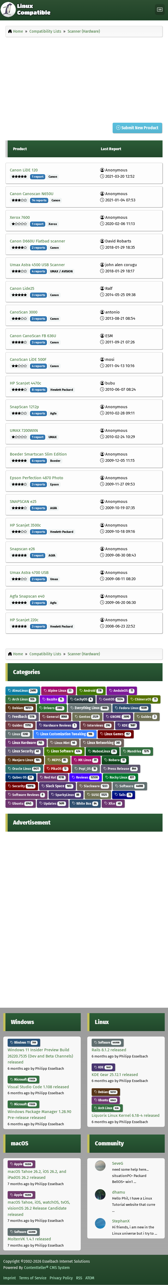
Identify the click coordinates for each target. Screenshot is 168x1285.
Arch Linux (22, 699)
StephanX (121, 1221)
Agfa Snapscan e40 (27, 596)
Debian (20, 708)
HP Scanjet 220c (24, 619)
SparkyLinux (66, 795)
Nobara (115, 760)
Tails (124, 795)
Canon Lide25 (22, 288)
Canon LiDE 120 (24, 170)
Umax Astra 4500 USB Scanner (37, 264)
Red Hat (53, 777)
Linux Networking (102, 743)
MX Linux (86, 760)
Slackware (94, 786)
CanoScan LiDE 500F (28, 359)
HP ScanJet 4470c (25, 383)
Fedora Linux (131, 708)
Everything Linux (89, 708)
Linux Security (24, 751)
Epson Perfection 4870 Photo (36, 477)
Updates (52, 803)
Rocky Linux (120, 777)
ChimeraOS (144, 699)
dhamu (118, 1192)
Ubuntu (20, 803)
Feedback (22, 717)
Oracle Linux (24, 769)
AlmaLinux (23, 690)
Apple (21, 1164)
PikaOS (57, 769)
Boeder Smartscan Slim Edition (38, 454)
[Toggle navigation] (160, 10)
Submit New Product (137, 127)
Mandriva (137, 751)
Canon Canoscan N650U (31, 193)
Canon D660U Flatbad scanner (37, 241)
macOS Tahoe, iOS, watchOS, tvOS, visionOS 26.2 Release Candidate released (39, 1208)
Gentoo (87, 717)
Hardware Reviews (58, 725)
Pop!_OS (86, 769)
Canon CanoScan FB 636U (33, 335)
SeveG (117, 1163)
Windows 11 (24, 1042)
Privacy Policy (61, 1277)
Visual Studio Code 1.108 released (38, 1086)
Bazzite (53, 699)
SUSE (98, 795)
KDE (127, 725)
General (55, 717)
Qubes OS (21, 777)
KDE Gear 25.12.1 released (115, 1074)
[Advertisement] (84, 78)
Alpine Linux (58, 690)
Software (130, 786)
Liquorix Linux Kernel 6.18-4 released (126, 1115)
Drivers (51, 708)
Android (91, 690)
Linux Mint (63, 743)
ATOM (89, 1277)
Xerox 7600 (20, 217)
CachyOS (81, 699)
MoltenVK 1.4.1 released (29, 1239)
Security (21, 786)
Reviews (86, 777)
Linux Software (64, 751)
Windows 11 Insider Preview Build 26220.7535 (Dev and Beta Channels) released (40, 1056)
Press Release (120, 769)
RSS (79, 1277)
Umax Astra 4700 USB (29, 572)
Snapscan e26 (22, 548)
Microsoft (23, 1079)
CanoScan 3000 (23, 312)
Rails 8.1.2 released (109, 1049)
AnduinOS (121, 690)
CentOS (111, 699)
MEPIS (57, 760)
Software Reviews (26, 795)
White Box (85, 803)
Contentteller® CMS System (47, 1267)
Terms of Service (32, 1277)
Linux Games (115, 734)
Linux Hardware (26, 743)
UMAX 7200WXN (24, 430)
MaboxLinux (102, 751)
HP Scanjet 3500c (25, 525)
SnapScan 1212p (24, 406)
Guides (147, 717)
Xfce (113, 803)
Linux (19, 734)
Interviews (97, 725)
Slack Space (57, 786)
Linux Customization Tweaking (65, 734)
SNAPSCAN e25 (23, 501)
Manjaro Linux (24, 760)
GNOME (118, 717)
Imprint (9, 1277)
